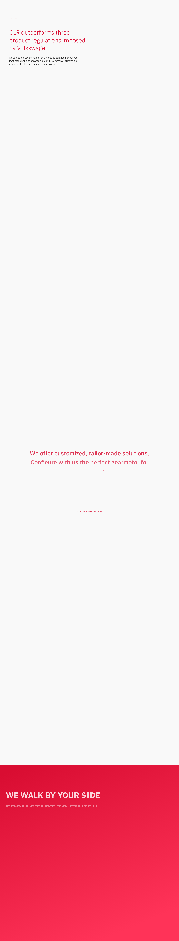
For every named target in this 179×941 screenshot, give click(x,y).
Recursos (19, 18)
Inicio (11, 18)
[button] (158, 11)
